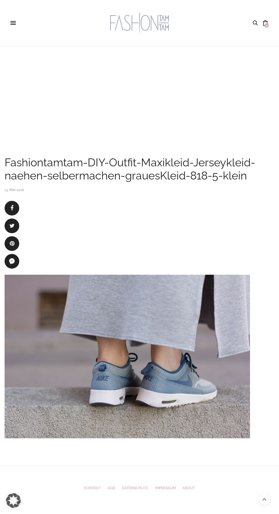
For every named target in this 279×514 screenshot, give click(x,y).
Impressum (165, 488)
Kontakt (92, 488)
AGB (111, 488)
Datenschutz (135, 488)
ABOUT (189, 488)
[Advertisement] (139, 92)
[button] (13, 500)
